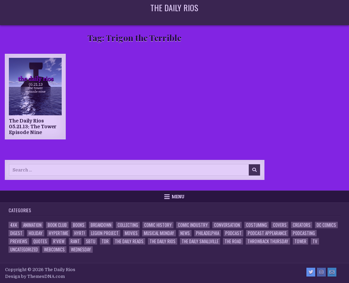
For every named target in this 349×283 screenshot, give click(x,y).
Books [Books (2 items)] (79, 225)
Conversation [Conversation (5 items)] (227, 225)
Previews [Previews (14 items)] (18, 241)
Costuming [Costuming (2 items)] (256, 225)
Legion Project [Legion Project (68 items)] (105, 233)
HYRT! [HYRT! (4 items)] (79, 233)
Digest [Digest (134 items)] (16, 233)
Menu (178, 196)
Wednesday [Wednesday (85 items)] (81, 249)
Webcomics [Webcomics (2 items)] (54, 249)
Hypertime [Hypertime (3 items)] (58, 233)
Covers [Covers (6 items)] (280, 225)
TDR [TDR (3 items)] (105, 241)
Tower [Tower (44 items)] (300, 241)
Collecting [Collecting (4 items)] (128, 225)
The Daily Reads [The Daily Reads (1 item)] (129, 241)
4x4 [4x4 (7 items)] (13, 225)
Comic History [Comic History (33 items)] (158, 225)
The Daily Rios (174, 7)
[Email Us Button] (332, 272)
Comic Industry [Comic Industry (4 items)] (193, 225)
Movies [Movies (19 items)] (131, 233)
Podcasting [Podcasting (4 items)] (304, 233)
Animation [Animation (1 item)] (32, 225)
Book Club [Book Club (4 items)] (57, 225)
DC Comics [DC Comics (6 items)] (326, 225)
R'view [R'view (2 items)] (58, 241)
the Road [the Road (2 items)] (233, 241)
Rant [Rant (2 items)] (75, 241)
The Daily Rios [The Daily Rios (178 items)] (163, 241)
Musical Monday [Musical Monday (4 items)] (159, 233)
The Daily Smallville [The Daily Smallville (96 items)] (200, 241)
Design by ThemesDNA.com (35, 276)
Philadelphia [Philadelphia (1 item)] (207, 233)
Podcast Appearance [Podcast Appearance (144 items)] (267, 233)
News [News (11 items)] (185, 233)
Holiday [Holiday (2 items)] (36, 233)
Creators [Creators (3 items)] (301, 225)
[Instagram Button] (321, 272)
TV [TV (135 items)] (315, 241)
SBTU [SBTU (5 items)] (90, 241)
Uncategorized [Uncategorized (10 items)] (24, 249)
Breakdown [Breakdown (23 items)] (101, 225)
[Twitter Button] (310, 272)
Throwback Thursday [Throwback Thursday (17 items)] (267, 241)
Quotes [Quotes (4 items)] (40, 241)
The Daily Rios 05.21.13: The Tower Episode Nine (33, 126)
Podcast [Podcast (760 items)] (233, 233)
